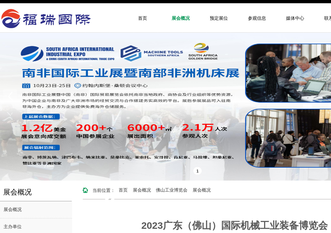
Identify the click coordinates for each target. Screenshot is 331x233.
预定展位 (219, 18)
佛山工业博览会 (171, 190)
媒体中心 (295, 18)
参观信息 (257, 18)
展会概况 (181, 18)
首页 (142, 18)
